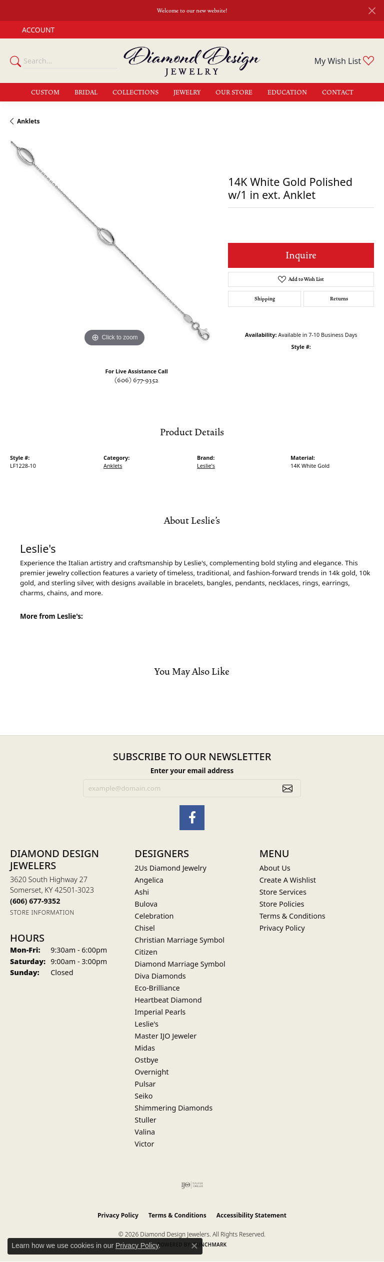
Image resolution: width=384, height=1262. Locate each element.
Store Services (283, 892)
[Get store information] (42, 912)
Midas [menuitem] (144, 1048)
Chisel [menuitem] (144, 928)
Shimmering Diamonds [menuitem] (173, 1108)
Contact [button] (338, 92)
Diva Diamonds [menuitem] (160, 976)
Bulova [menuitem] (146, 904)
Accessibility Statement (251, 1215)
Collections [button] (135, 92)
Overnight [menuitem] (151, 1072)
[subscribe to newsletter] (287, 788)
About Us (275, 868)
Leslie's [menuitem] (146, 1024)
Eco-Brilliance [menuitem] (157, 988)
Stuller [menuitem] (145, 1120)
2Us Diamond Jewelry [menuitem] (170, 868)
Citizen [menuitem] (146, 952)
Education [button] (287, 92)
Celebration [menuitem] (154, 916)
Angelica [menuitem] (148, 880)
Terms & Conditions (293, 916)
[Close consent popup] (195, 1246)
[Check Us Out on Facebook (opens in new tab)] (192, 817)
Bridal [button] (86, 92)
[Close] (372, 10)
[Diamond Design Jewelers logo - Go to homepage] (192, 60)
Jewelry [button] (187, 92)
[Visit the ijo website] (192, 1185)
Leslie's (206, 465)
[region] (114, 245)
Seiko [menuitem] (143, 1096)
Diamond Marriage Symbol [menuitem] (179, 964)
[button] (37, 29)
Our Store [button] (234, 92)
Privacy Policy (282, 928)
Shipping (264, 299)
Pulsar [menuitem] (145, 1084)
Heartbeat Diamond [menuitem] (168, 1000)
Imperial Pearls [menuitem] (160, 1012)
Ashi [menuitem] (141, 892)
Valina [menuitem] (144, 1132)
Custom (45, 92)
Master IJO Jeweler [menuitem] (165, 1036)
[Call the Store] (35, 901)
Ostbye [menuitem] (146, 1060)
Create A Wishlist (288, 880)
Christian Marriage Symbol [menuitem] (179, 940)
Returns (339, 299)
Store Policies (282, 904)
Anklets (28, 121)
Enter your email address (192, 770)
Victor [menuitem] (144, 1144)
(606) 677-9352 (136, 380)
